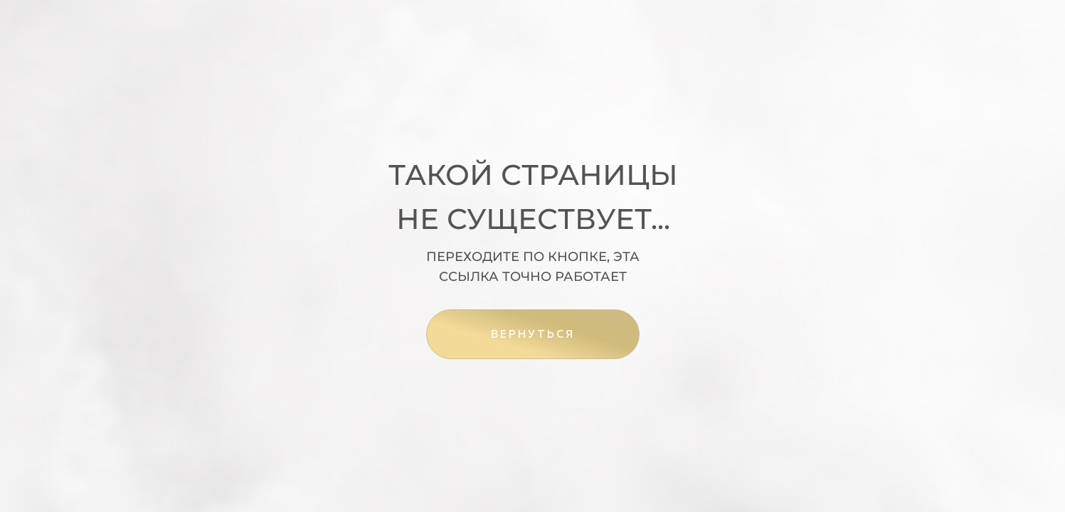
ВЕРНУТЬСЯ (533, 334)
